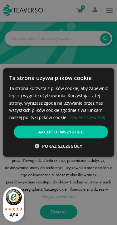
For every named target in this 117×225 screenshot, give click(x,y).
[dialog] (58, 112)
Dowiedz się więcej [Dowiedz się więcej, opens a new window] (87, 117)
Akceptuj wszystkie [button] (60, 132)
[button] (58, 146)
